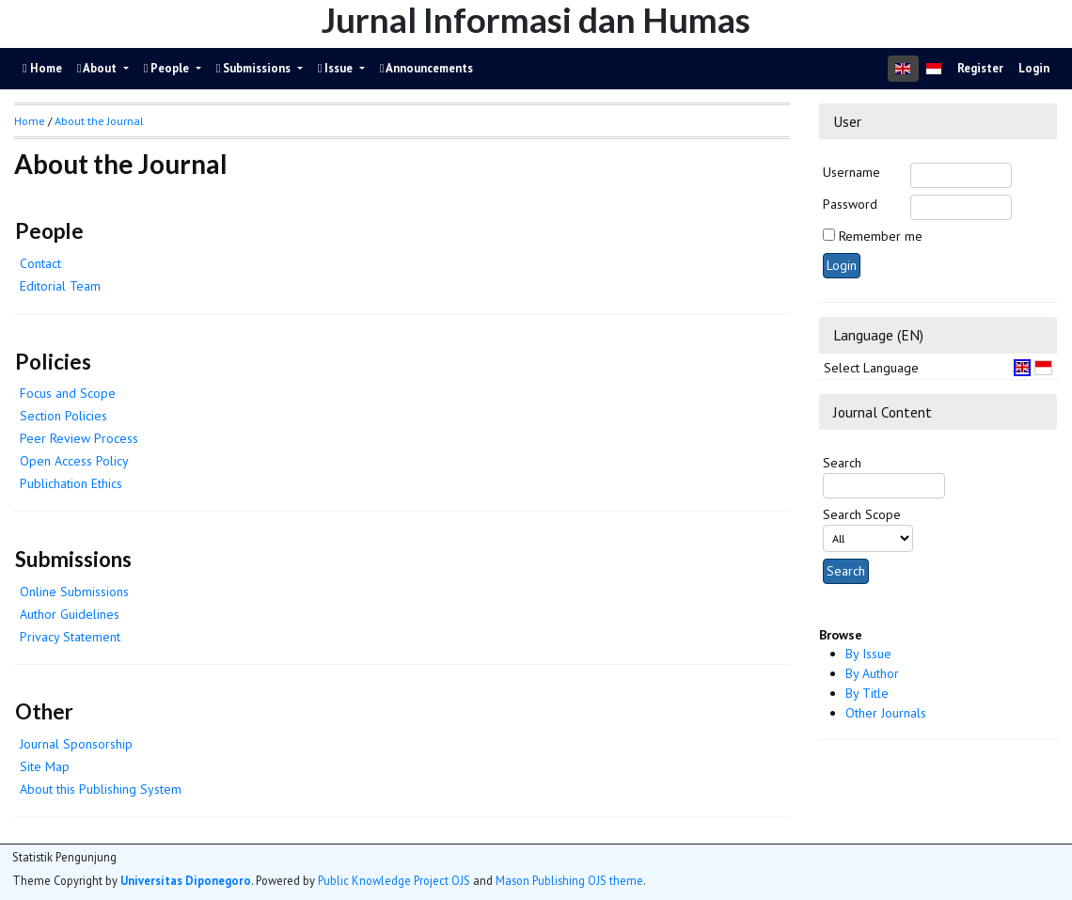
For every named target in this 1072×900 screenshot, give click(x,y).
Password (850, 204)
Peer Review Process (79, 438)
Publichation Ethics (71, 483)
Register (980, 68)
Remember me (880, 236)
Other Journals (885, 712)
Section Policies (63, 415)
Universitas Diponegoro (185, 880)
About (98, 68)
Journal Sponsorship (76, 743)
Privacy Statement (70, 636)
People (168, 68)
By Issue (868, 653)
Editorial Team (60, 285)
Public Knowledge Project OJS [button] (394, 880)
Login (1033, 68)
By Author (872, 673)
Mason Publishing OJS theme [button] (569, 880)
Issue (337, 68)
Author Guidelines (69, 614)
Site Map (45, 766)
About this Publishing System (100, 789)
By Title (867, 693)
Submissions (255, 68)
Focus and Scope (68, 393)
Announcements (427, 68)
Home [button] (29, 121)
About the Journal (99, 121)
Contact (40, 263)
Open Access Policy (74, 460)
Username (851, 172)
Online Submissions (74, 591)
